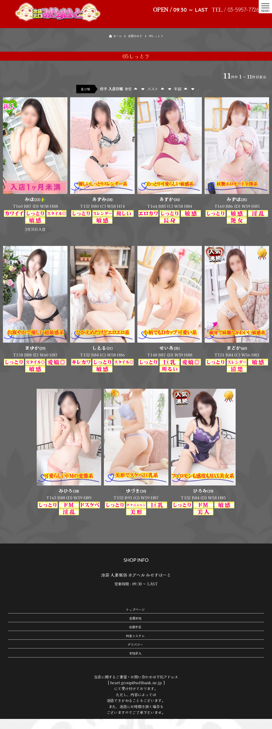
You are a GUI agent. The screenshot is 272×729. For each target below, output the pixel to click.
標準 (103, 98)
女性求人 (135, 663)
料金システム (135, 645)
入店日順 (115, 98)
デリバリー (135, 654)
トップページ (135, 619)
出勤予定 (135, 637)
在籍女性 (135, 628)
